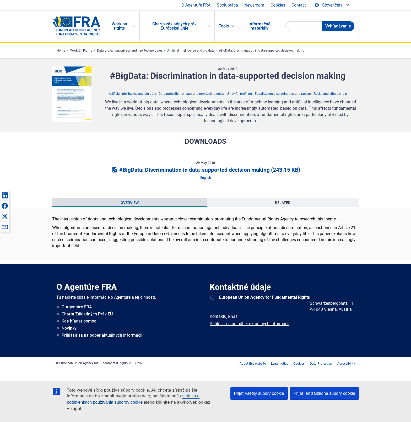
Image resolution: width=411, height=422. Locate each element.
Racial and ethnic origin (330, 94)
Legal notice (279, 363)
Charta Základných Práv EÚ (87, 314)
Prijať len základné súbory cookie (324, 393)
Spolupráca (227, 5)
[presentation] (129, 202)
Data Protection (321, 363)
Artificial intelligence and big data (191, 50)
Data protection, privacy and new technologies (129, 50)
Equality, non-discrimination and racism (283, 94)
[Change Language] (332, 5)
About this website (253, 363)
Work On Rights (81, 50)
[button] (4, 195)
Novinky (69, 328)
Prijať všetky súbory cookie (259, 393)
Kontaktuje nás (223, 316)
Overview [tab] (130, 203)
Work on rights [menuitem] (119, 26)
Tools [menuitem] (224, 26)
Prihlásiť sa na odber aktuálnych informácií (102, 335)
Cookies (278, 5)
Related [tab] (282, 203)
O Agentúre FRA (77, 306)
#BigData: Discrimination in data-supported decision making (261, 50)
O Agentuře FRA (195, 5)
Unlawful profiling (239, 94)
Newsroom (254, 5)
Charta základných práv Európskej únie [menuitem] (174, 26)
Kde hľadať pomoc (79, 321)
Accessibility (346, 363)
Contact (298, 5)
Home (61, 50)
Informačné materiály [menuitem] (259, 26)
